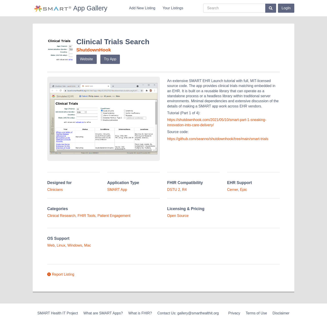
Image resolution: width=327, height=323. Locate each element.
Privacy (234, 313)
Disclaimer (281, 313)
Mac (87, 245)
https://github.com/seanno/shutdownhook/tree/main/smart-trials (217, 139)
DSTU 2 (173, 190)
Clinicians (55, 190)
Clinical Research (61, 216)
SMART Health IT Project (57, 313)
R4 (184, 190)
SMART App (117, 190)
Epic (243, 190)
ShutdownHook (93, 49)
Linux (61, 245)
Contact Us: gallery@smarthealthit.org (188, 313)
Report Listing (60, 274)
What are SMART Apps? (103, 313)
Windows (74, 245)
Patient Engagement (113, 216)
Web (51, 245)
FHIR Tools (86, 216)
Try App (110, 59)
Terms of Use (256, 313)
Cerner (232, 190)
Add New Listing (142, 8)
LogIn (286, 8)
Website (86, 59)
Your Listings (173, 8)
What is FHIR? (140, 313)
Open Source (177, 216)
